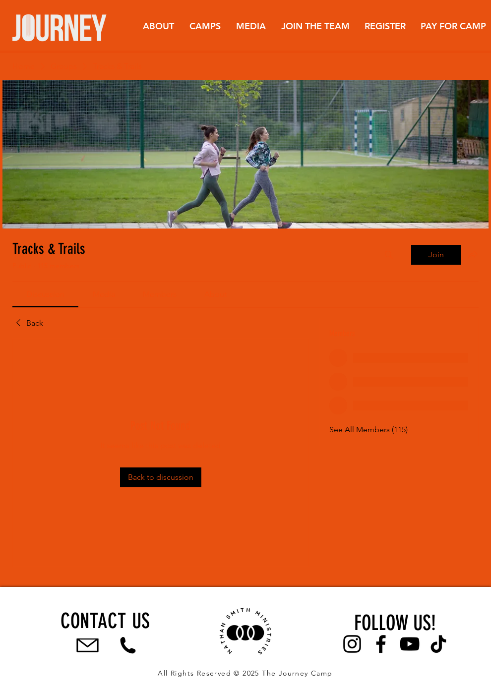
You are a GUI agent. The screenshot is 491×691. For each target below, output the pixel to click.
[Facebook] (381, 644)
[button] (158, 26)
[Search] (389, 255)
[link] (45, 294)
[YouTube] (410, 644)
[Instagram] (352, 644)
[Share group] (473, 254)
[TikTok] (438, 644)
